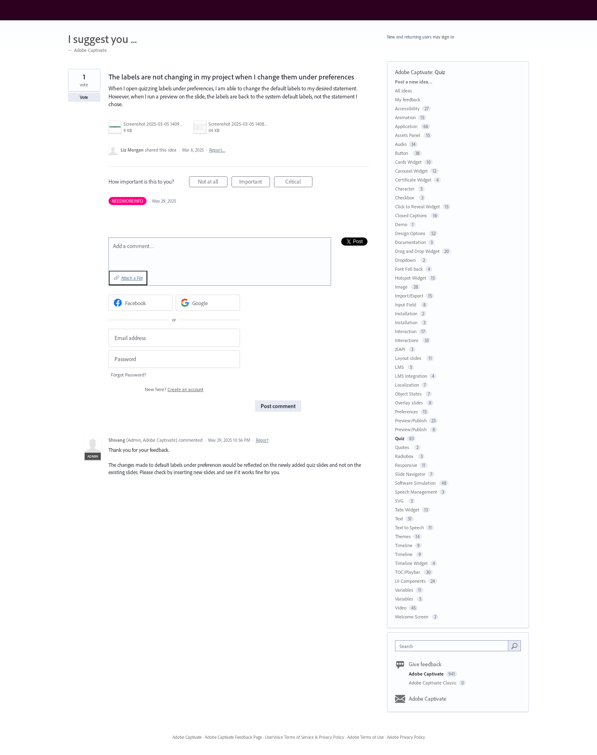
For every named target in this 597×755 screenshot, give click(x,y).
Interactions (407, 340)
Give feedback (425, 664)
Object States (409, 394)
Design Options (411, 233)
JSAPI (400, 349)
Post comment (278, 406)
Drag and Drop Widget (417, 251)
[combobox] (453, 646)
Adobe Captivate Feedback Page (233, 737)
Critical (298, 182)
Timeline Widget (411, 563)
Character (405, 189)
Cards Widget (408, 162)
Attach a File (132, 278)
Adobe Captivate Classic (433, 683)
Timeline (403, 545)
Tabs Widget (407, 510)
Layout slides (409, 358)
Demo (401, 224)
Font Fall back (409, 269)
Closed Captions (411, 215)
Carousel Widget (411, 171)
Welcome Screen (412, 617)
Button (402, 153)
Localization (407, 385)
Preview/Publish (411, 420)
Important (254, 182)
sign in (448, 37)
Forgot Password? (128, 375)
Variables (404, 590)
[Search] (514, 645)
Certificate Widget (413, 180)
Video (400, 608)
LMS (400, 367)
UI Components (410, 581)
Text (399, 518)
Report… (217, 150)
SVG (400, 501)
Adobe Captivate (413, 72)
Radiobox (405, 456)
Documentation (410, 242)
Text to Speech (409, 527)
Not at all (212, 182)
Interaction (405, 331)
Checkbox (405, 198)
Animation (405, 117)
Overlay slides (409, 403)
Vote (84, 97)
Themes (403, 536)
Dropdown (406, 260)
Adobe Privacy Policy (406, 737)
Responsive (406, 465)
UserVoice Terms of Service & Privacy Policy (304, 737)
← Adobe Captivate (87, 50)
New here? (174, 389)
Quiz (440, 72)
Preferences (406, 412)
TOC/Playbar (408, 572)
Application (407, 126)
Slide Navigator (410, 474)
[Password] (174, 359)
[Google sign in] (208, 303)
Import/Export (409, 296)
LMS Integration (411, 376)
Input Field (407, 305)
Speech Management (416, 492)
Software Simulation (416, 483)
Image (402, 287)
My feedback (408, 99)
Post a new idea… (413, 82)
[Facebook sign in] (140, 303)
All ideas (403, 91)
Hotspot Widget (410, 278)
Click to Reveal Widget (417, 206)
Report (262, 440)
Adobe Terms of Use (365, 737)
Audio (400, 144)
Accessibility (407, 108)
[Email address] (174, 338)
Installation (406, 313)
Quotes (403, 447)
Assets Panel (408, 135)
